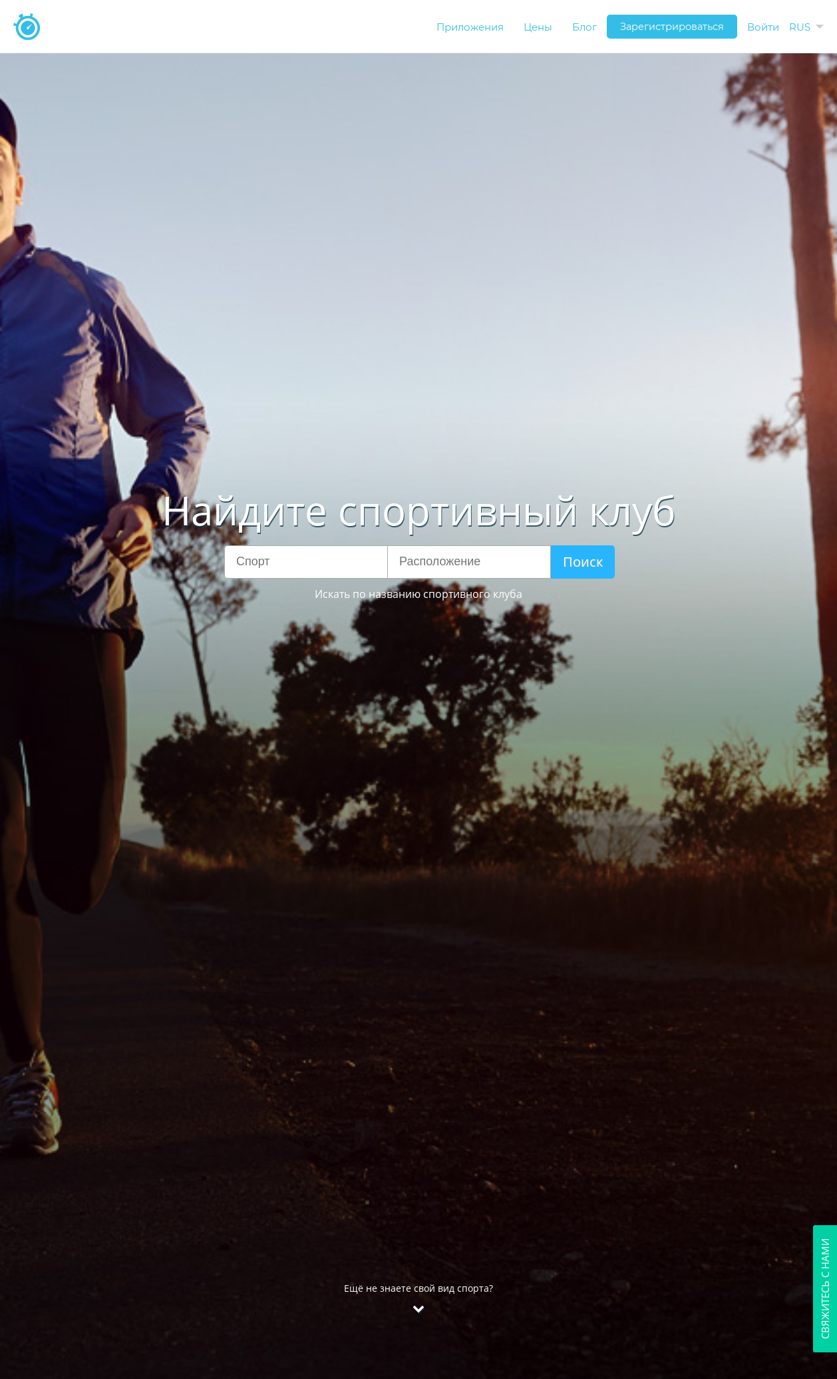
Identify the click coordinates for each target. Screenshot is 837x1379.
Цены (538, 27)
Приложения (470, 27)
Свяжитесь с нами (825, 1289)
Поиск (583, 562)
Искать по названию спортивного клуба (418, 594)
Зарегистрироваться (672, 27)
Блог (584, 27)
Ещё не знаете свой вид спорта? (418, 1332)
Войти (763, 27)
